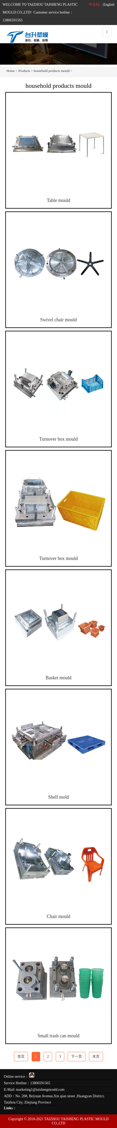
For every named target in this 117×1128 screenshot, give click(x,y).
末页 (96, 1056)
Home (10, 71)
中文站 (94, 5)
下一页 (76, 1056)
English (108, 5)
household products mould (52, 71)
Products (24, 71)
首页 (21, 1056)
